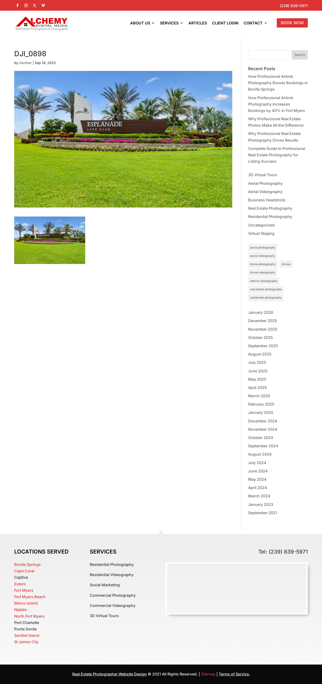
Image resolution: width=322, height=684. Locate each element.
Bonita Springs (27, 564)
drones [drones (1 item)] (286, 264)
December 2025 (262, 320)
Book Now (292, 22)
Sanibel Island (26, 635)
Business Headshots (267, 200)
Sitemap (208, 674)
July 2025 (257, 362)
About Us (140, 23)
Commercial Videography (112, 605)
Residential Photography (270, 216)
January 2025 (260, 412)
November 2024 (262, 429)
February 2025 (261, 404)
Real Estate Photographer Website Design (109, 674)
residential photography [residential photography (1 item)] (266, 297)
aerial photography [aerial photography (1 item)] (262, 247)
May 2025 (257, 379)
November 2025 (262, 329)
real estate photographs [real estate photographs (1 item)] (266, 289)
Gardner (25, 63)
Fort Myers (23, 590)
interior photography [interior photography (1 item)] (263, 281)
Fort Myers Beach (30, 596)
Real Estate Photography (270, 208)
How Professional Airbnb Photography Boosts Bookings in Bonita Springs (278, 83)
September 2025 (263, 345)
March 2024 (259, 496)
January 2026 (260, 312)
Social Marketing (105, 584)
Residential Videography (112, 574)
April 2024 (257, 487)
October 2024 (260, 437)
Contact (253, 23)
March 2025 (259, 395)
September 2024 (263, 446)
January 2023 (260, 504)
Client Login (225, 23)
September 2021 (262, 512)
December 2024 (262, 421)
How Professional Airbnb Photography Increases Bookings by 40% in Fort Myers (276, 104)
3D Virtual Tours (262, 174)
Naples (20, 609)
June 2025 (258, 371)
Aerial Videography (265, 191)
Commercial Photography (113, 595)
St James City (26, 641)
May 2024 (257, 479)
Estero (20, 584)
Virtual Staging (261, 233)
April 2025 (257, 387)
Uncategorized (261, 225)
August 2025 (260, 354)
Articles (197, 23)
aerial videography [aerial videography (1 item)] (262, 256)
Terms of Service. (234, 674)
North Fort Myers (29, 616)
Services (169, 23)
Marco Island (26, 603)
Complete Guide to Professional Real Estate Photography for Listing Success (276, 155)
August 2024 (260, 454)
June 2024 (258, 471)
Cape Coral (24, 570)
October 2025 (260, 337)
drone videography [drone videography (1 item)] (262, 272)
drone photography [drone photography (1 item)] (263, 264)
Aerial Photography (265, 183)
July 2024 (257, 462)
